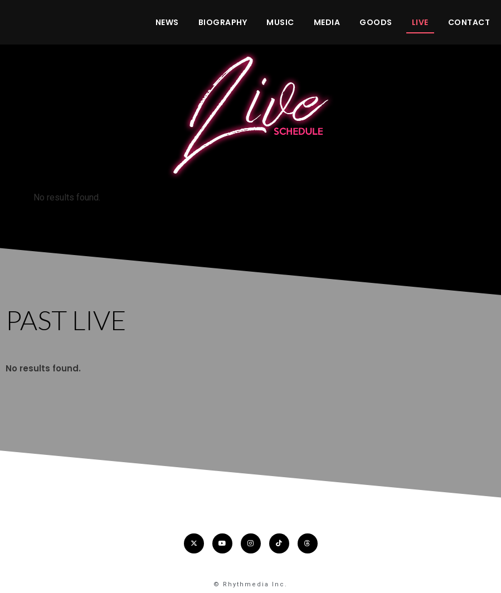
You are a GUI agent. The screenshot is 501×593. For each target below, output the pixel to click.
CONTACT (469, 22)
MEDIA (327, 22)
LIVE (420, 22)
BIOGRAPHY (222, 22)
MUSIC (280, 22)
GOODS (375, 22)
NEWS (167, 22)
